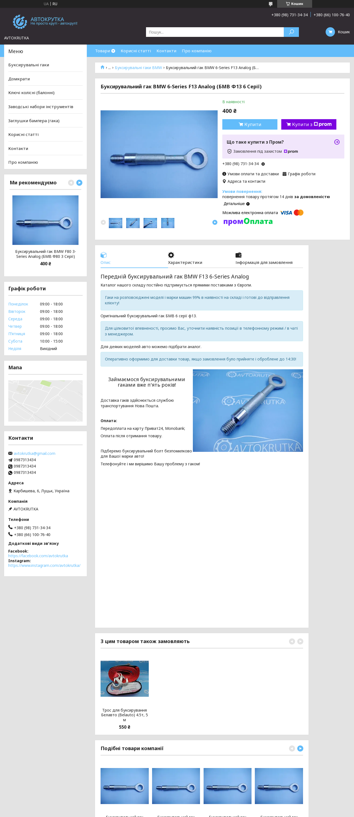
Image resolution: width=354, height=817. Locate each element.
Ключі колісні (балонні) (31, 92)
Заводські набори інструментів (40, 106)
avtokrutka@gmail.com (34, 453)
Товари (102, 50)
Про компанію (197, 50)
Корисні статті (136, 50)
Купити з (312, 124)
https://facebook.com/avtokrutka (38, 555)
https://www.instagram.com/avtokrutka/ (44, 565)
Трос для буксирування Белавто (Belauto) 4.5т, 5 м (124, 715)
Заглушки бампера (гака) (34, 120)
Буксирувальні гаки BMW (138, 67)
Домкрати (19, 78)
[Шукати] (291, 32)
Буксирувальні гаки (28, 64)
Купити (252, 124)
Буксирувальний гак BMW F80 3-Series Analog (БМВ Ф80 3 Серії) (45, 254)
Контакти (166, 50)
